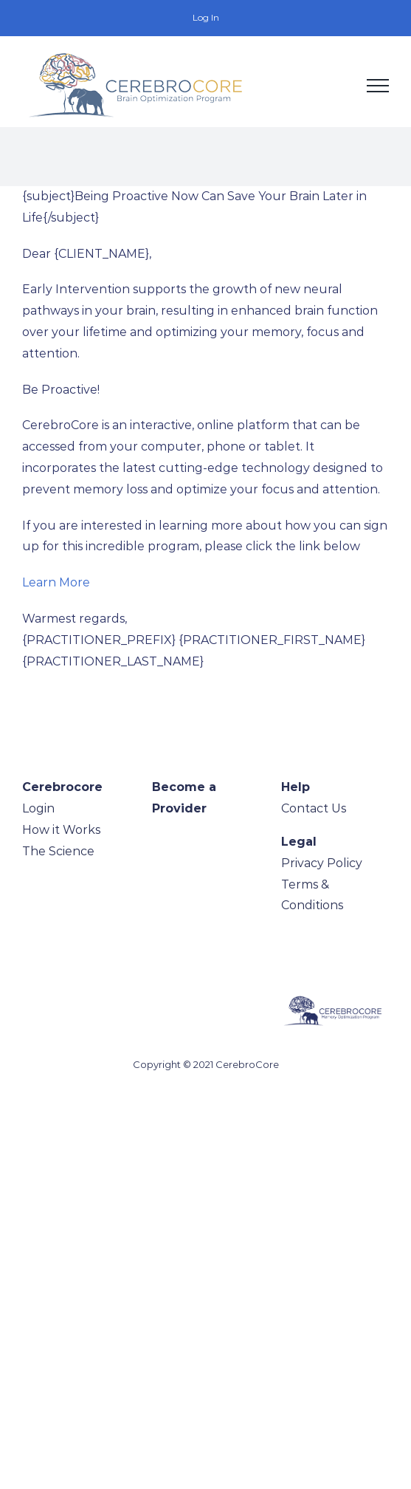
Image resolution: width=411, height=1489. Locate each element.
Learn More (56, 582)
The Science (58, 851)
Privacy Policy (321, 863)
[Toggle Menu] (378, 85)
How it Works (61, 830)
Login (38, 808)
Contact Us (313, 808)
